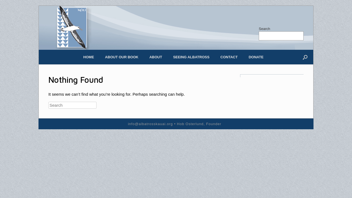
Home (88, 57)
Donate (256, 57)
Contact (229, 57)
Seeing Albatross (191, 57)
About (155, 57)
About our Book (121, 57)
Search (264, 29)
